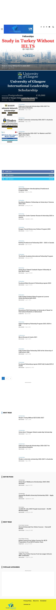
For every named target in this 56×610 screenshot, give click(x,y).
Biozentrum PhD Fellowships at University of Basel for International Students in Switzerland (36, 311)
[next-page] (10, 378)
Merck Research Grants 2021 (28, 337)
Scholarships (5, 63)
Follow (51, 175)
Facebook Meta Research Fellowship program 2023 (35, 283)
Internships (21, 507)
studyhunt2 (21, 313)
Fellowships (21, 186)
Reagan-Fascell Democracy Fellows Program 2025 (35, 229)
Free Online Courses (23, 525)
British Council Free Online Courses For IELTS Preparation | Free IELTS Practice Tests (33, 541)
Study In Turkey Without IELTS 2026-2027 (31, 418)
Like (52, 171)
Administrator (21, 109)
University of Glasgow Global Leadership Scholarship (35, 432)
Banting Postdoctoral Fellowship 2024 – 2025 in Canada (36, 242)
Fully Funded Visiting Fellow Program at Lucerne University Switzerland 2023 (34, 297)
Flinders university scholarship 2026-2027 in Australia (36, 120)
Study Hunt (21, 543)
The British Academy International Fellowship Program (36, 256)
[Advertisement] (28, 12)
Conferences (22, 335)
